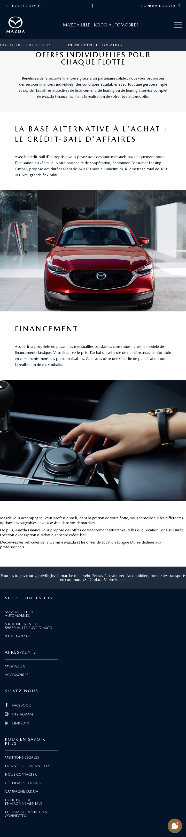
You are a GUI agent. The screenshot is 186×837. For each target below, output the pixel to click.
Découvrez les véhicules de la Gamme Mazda (38, 542)
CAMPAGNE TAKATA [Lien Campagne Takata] (21, 791)
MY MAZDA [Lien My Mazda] (15, 666)
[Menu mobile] (178, 25)
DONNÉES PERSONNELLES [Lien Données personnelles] (27, 766)
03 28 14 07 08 (18, 636)
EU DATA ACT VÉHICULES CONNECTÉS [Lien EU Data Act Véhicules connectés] (26, 814)
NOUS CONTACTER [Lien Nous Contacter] (21, 774)
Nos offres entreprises (25, 45)
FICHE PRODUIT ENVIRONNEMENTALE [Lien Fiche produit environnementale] (23, 802)
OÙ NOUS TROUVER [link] (161, 6)
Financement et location (94, 45)
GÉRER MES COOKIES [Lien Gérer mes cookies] (23, 783)
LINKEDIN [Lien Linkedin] (17, 723)
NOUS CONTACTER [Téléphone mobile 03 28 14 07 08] (24, 6)
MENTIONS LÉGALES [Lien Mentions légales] (22, 757)
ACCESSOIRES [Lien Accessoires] (16, 675)
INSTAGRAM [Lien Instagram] (19, 714)
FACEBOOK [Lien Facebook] (18, 705)
